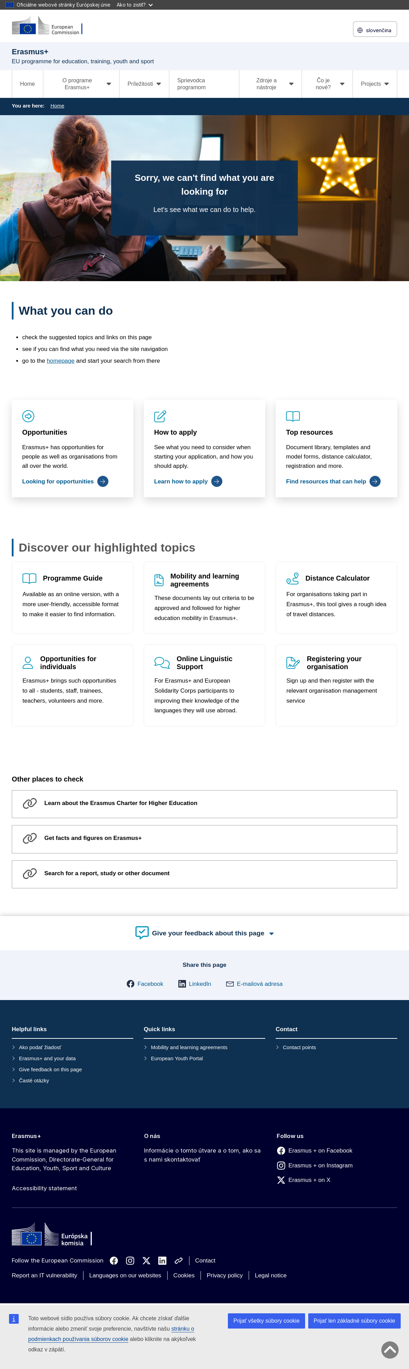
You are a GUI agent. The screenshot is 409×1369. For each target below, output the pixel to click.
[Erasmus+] (51, 26)
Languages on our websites (125, 1275)
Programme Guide (73, 578)
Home (27, 84)
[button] (144, 984)
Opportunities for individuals (68, 663)
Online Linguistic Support (204, 663)
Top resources (309, 432)
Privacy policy (225, 1275)
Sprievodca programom (191, 83)
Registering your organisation (334, 663)
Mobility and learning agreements (204, 580)
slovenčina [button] (375, 30)
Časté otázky (34, 1080)
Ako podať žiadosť (40, 1047)
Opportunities (44, 432)
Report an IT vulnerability (44, 1275)
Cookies (184, 1275)
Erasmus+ (26, 1135)
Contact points (299, 1047)
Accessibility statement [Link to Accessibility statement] (44, 1188)
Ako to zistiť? (135, 5)
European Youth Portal (177, 1058)
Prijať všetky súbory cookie (266, 1321)
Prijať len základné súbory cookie (354, 1321)
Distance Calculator (337, 578)
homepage (60, 361)
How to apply (175, 432)
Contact (205, 1260)
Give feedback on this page (50, 1069)
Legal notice (271, 1275)
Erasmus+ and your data (47, 1058)
